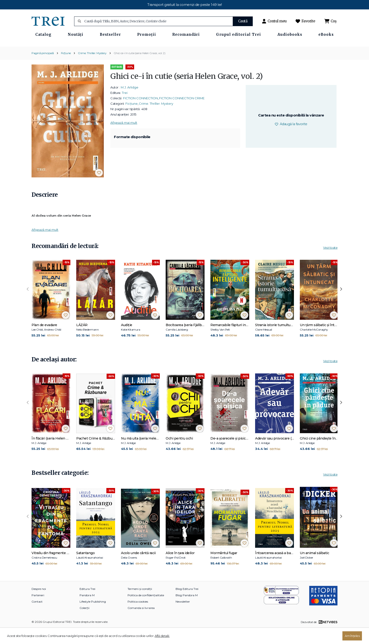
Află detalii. (162, 636)
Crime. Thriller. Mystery (92, 68)
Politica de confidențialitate (146, 610)
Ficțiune (66, 68)
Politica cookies (138, 617)
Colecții (84, 623)
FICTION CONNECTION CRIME (182, 114)
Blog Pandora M (187, 610)
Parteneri (38, 610)
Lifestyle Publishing (93, 617)
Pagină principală (43, 68)
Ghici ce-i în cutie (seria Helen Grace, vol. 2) (139, 68)
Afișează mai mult (123, 138)
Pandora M (87, 610)
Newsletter (183, 617)
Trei (125, 108)
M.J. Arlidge (129, 103)
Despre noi (39, 604)
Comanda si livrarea (141, 623)
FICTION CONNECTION (140, 114)
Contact (37, 617)
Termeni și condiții (140, 604)
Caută (243, 21)
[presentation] (28, 304)
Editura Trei (87, 604)
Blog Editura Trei (187, 604)
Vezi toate (330, 263)
